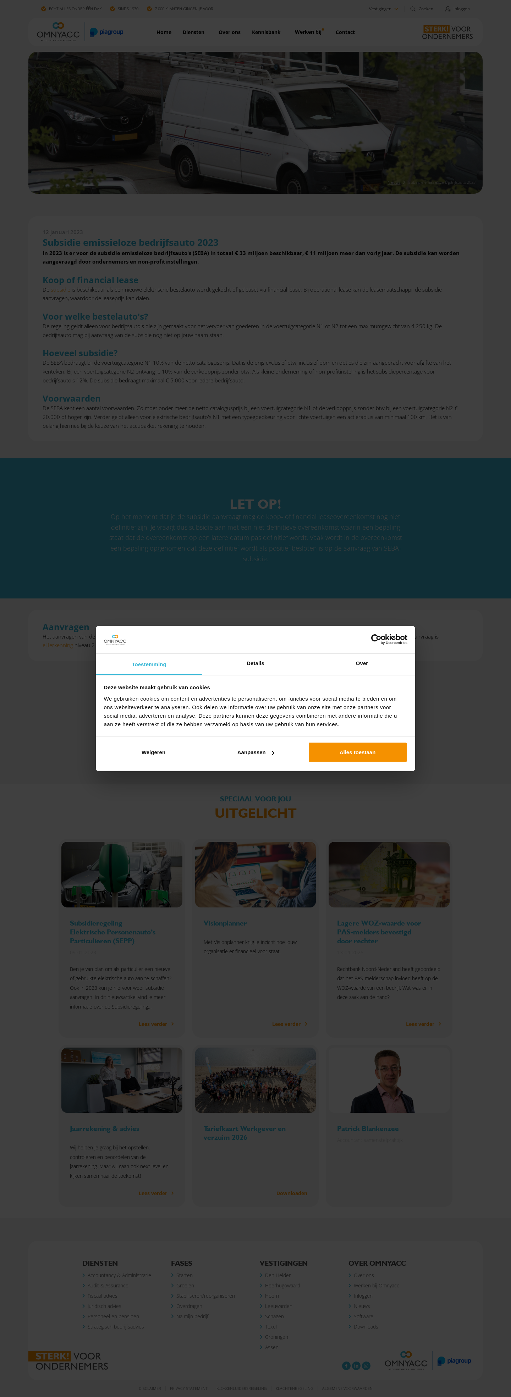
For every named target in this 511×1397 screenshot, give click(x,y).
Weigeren (153, 752)
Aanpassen (255, 752)
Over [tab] (362, 663)
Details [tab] (255, 663)
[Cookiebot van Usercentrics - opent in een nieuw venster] (376, 639)
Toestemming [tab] (149, 664)
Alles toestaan (358, 752)
